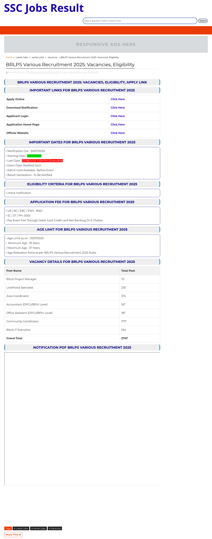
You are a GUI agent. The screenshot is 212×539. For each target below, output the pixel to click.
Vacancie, (93, 71)
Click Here (109, 97)
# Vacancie (55, 527)
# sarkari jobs (38, 527)
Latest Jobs (22, 49)
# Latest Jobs (21, 527)
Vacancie (52, 49)
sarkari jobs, (81, 71)
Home (9, 49)
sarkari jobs (38, 49)
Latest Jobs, (68, 71)
